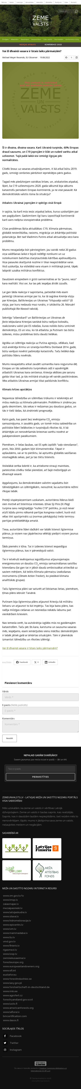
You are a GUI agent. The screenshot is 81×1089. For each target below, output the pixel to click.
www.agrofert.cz (13, 995)
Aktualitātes (30, 2)
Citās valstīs (47, 39)
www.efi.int (9, 970)
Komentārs (8, 718)
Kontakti (74, 2)
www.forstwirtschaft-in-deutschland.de (26, 987)
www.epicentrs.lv (13, 924)
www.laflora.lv (11, 1011)
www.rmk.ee (10, 991)
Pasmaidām (58, 39)
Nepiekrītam (36, 39)
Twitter (10, 1042)
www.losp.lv (10, 953)
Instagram (12, 1049)
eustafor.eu (9, 974)
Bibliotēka (49, 2)
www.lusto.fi (10, 1003)
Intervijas (20, 2)
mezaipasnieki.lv (12, 908)
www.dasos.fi (10, 1020)
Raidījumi (58, 2)
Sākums (4, 2)
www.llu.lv (9, 937)
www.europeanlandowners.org (21, 966)
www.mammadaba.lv (15, 932)
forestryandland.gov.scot (18, 999)
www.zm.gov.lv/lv (13, 895)
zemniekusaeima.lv (14, 957)
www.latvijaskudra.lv (15, 912)
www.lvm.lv (9, 928)
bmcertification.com (15, 1016)
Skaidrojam (25, 39)
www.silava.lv (11, 916)
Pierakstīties (40, 777)
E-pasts (15, 705)
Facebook (12, 1035)
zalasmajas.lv (11, 903)
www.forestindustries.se (17, 978)
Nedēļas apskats (27, 44)
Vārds (5, 691)
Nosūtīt (9, 738)
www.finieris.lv (11, 945)
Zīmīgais (5, 39)
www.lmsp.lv (10, 899)
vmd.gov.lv (9, 941)
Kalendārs (39, 2)
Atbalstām (15, 39)
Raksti (12, 2)
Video (66, 2)
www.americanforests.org (18, 1007)
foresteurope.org (13, 962)
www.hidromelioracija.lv (17, 920)
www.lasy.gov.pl (12, 982)
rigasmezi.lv (10, 949)
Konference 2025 (72, 39)
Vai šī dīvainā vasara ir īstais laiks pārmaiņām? (30, 648)
